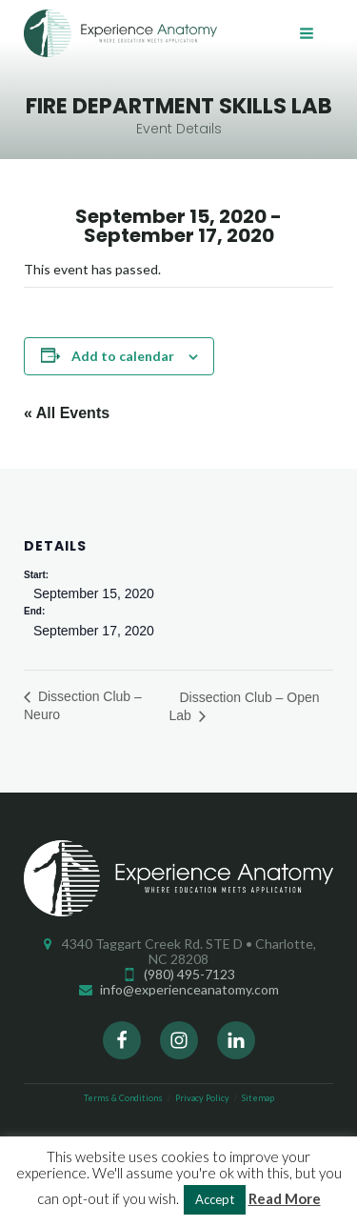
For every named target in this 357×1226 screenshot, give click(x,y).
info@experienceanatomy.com (189, 989)
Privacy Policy (202, 1098)
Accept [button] (214, 1199)
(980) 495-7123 (189, 974)
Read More (284, 1198)
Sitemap (258, 1098)
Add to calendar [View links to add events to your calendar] (122, 356)
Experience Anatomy (120, 33)
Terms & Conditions (123, 1098)
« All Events (66, 413)
